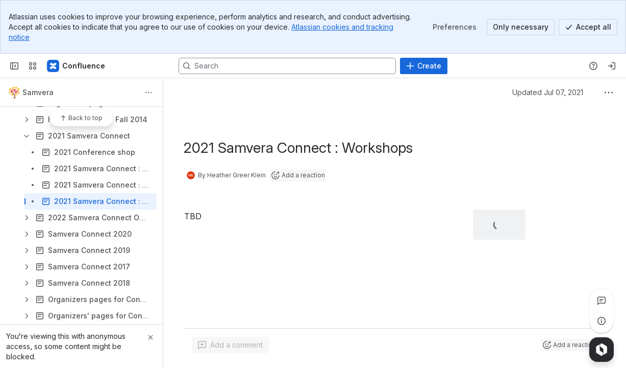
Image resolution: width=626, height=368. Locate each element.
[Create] (423, 66)
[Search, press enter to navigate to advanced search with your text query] (287, 66)
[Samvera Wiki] (76, 66)
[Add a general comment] (230, 345)
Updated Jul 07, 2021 (547, 92)
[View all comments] (601, 300)
